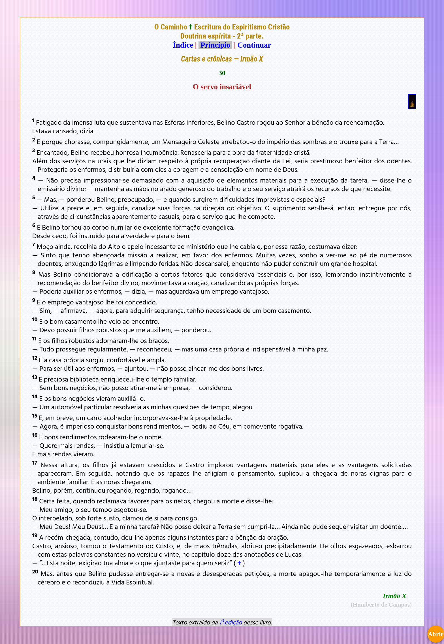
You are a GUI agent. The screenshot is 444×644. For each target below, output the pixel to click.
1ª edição (230, 622)
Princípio (215, 45)
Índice (183, 45)
